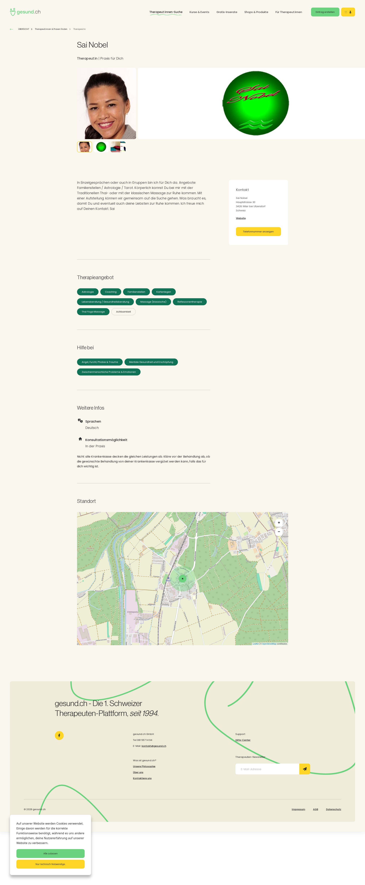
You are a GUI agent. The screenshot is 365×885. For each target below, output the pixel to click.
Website (241, 218)
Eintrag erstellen (325, 12)
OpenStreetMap (269, 644)
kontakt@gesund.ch (154, 746)
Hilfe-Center (242, 740)
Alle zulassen (50, 853)
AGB (315, 809)
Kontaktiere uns (142, 778)
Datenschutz (333, 809)
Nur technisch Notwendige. (50, 864)
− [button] (279, 532)
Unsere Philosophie (144, 766)
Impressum (298, 809)
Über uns (138, 772)
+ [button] (279, 523)
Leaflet (256, 644)
